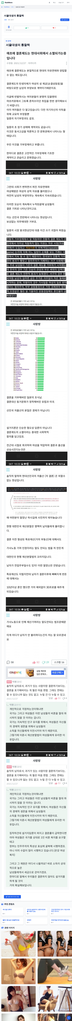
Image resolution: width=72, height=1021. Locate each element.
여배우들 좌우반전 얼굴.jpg (60, 920)
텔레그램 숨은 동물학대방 (11, 920)
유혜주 (29, 920)
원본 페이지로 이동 (12, 896)
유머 (68, 2)
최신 (54, 2)
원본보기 (65, 19)
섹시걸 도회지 (7, 909)
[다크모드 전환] (69, 1018)
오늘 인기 (61, 2)
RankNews (7, 7)
